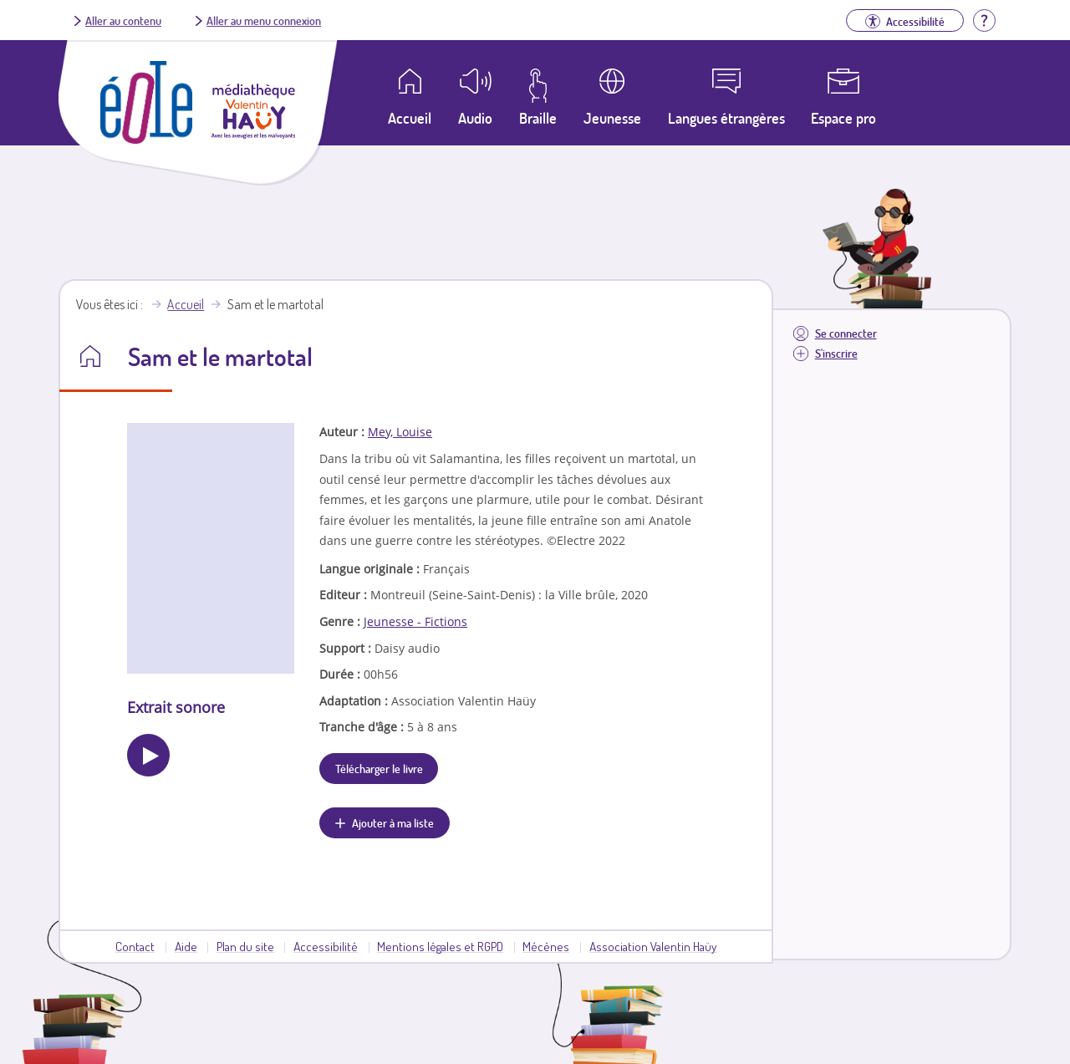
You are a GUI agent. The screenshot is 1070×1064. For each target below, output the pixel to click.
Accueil (185, 304)
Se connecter (846, 333)
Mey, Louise (400, 432)
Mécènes (545, 946)
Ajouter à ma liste (393, 822)
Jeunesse (612, 118)
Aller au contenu (123, 20)
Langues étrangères (726, 118)
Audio (475, 118)
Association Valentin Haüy (652, 946)
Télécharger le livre (379, 768)
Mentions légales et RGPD (440, 946)
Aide (186, 946)
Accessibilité (325, 946)
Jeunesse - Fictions (415, 621)
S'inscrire (836, 353)
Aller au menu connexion (263, 20)
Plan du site (245, 946)
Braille (538, 118)
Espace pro (843, 118)
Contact (135, 946)
